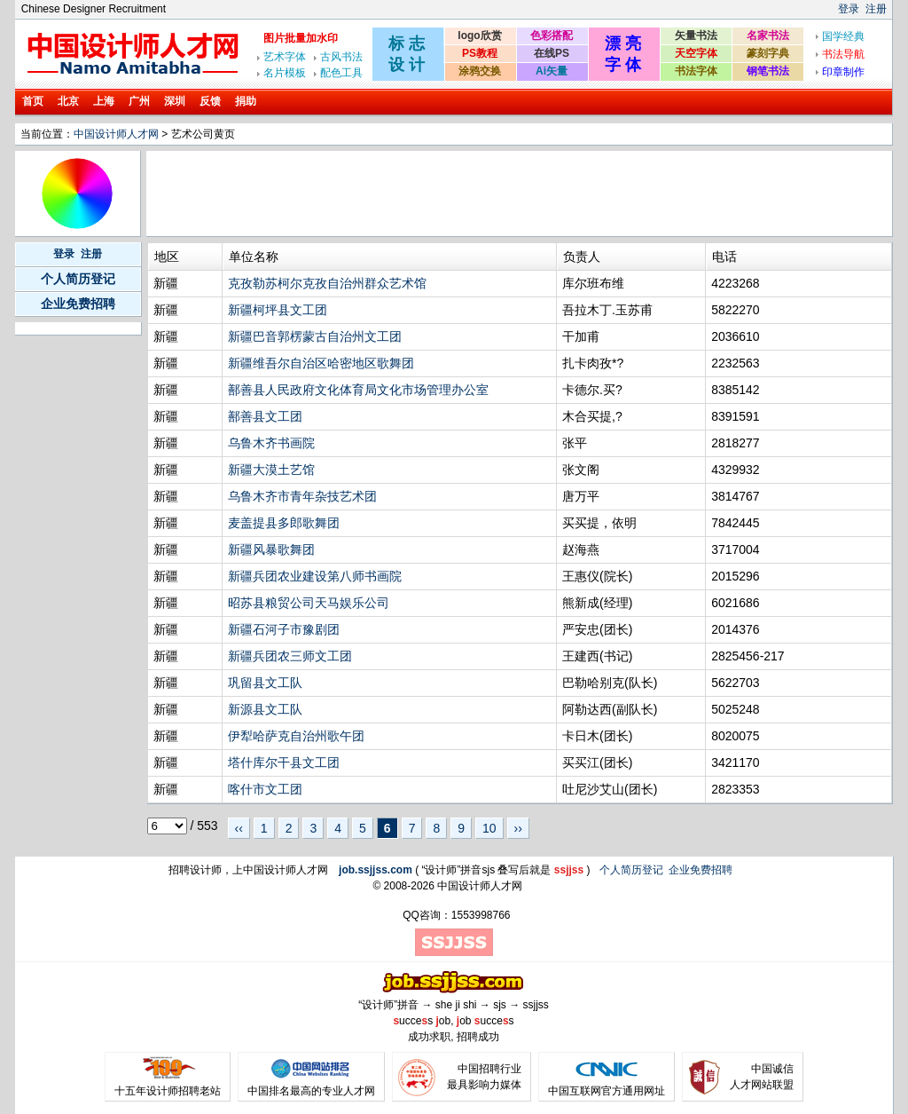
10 (489, 828)
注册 (876, 9)
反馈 (210, 101)
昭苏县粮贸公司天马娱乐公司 (308, 603)
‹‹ (239, 828)
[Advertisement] (471, 193)
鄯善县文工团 (265, 416)
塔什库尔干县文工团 (284, 762)
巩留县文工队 (265, 683)
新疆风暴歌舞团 (271, 549)
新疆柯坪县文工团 (277, 310)
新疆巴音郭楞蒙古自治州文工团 (315, 336)
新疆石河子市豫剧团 (284, 629)
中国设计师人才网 (116, 134)
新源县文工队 (265, 709)
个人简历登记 (78, 279)
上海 (103, 101)
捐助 (245, 101)
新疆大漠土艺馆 (271, 469)
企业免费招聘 (78, 303)
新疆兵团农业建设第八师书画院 (315, 576)
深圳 (174, 101)
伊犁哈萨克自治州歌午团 (296, 736)
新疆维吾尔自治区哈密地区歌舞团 (321, 363)
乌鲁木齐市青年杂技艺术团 (302, 496)
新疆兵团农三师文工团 (290, 656)
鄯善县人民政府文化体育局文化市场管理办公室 (358, 390)
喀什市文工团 (265, 789)
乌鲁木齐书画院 (271, 443)
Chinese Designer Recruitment (93, 9)
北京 (68, 101)
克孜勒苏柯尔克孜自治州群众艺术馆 (327, 283)
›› (518, 828)
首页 (32, 101)
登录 (848, 9)
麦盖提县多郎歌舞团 (284, 523)
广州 (139, 101)
